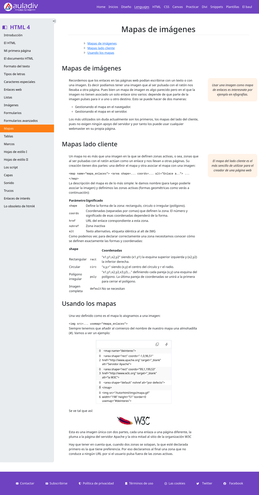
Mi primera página (17, 51)
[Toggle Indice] (54, 21)
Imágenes (11, 105)
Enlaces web (13, 89)
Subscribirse (56, 483)
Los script (11, 167)
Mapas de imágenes (102, 43)
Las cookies (174, 483)
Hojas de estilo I (15, 152)
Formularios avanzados (21, 121)
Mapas (9, 128)
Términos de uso (139, 483)
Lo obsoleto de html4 (19, 206)
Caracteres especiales (19, 82)
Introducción (13, 35)
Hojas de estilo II (16, 159)
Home (101, 7)
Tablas (8, 136)
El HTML (10, 43)
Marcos (9, 144)
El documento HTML (18, 58)
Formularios (13, 113)
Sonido (9, 183)
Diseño (126, 7)
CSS (166, 7)
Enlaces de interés (17, 198)
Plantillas (232, 7)
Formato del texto (17, 66)
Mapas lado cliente (101, 48)
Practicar (192, 7)
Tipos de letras (14, 74)
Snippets (216, 7)
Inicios (113, 7)
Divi (204, 7)
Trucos (9, 190)
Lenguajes (141, 7)
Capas (8, 175)
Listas (8, 97)
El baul (247, 7)
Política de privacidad (96, 483)
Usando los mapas (100, 53)
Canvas (177, 7)
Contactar (25, 483)
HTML (156, 7)
